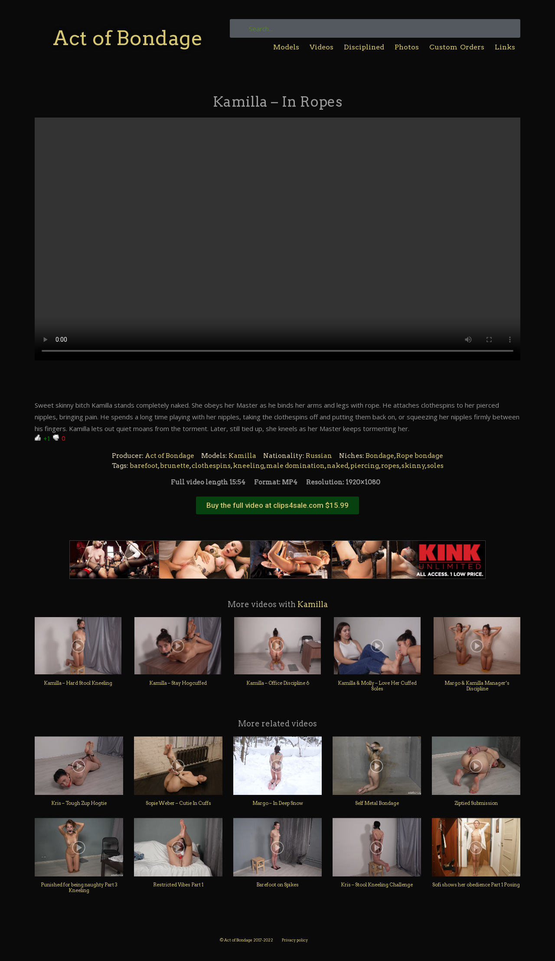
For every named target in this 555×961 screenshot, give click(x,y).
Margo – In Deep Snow (277, 803)
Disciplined (364, 47)
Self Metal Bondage (377, 803)
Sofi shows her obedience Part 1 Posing (476, 885)
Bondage (380, 456)
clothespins (211, 466)
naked (337, 466)
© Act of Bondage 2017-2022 (246, 940)
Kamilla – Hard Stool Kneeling (78, 683)
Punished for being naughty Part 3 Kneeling (79, 887)
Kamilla (242, 456)
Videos (321, 47)
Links (505, 47)
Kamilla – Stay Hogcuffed (178, 683)
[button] (277, 505)
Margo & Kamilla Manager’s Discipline (476, 686)
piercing (364, 466)
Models (286, 47)
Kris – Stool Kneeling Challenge (377, 885)
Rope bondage (419, 456)
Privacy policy (295, 940)
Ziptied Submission (476, 803)
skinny (413, 466)
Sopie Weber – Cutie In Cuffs (178, 803)
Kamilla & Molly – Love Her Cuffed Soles (377, 686)
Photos (407, 47)
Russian (319, 456)
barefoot (144, 466)
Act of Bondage (127, 38)
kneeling (248, 466)
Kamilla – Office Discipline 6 (277, 683)
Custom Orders (456, 47)
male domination (295, 466)
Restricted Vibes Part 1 (178, 885)
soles (435, 466)
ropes (390, 466)
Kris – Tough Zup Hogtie (79, 803)
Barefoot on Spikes (277, 885)
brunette (174, 466)
